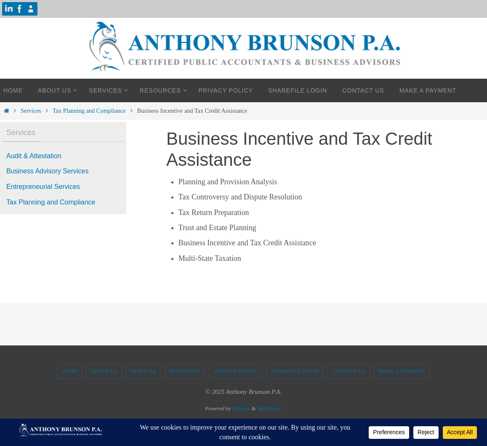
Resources (184, 371)
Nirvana (241, 408)
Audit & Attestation (33, 155)
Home (69, 371)
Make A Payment (402, 371)
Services (31, 110)
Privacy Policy (236, 371)
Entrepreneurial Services (43, 186)
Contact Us (348, 371)
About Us (103, 371)
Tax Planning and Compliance (89, 110)
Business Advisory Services (47, 171)
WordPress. (269, 408)
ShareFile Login (295, 371)
